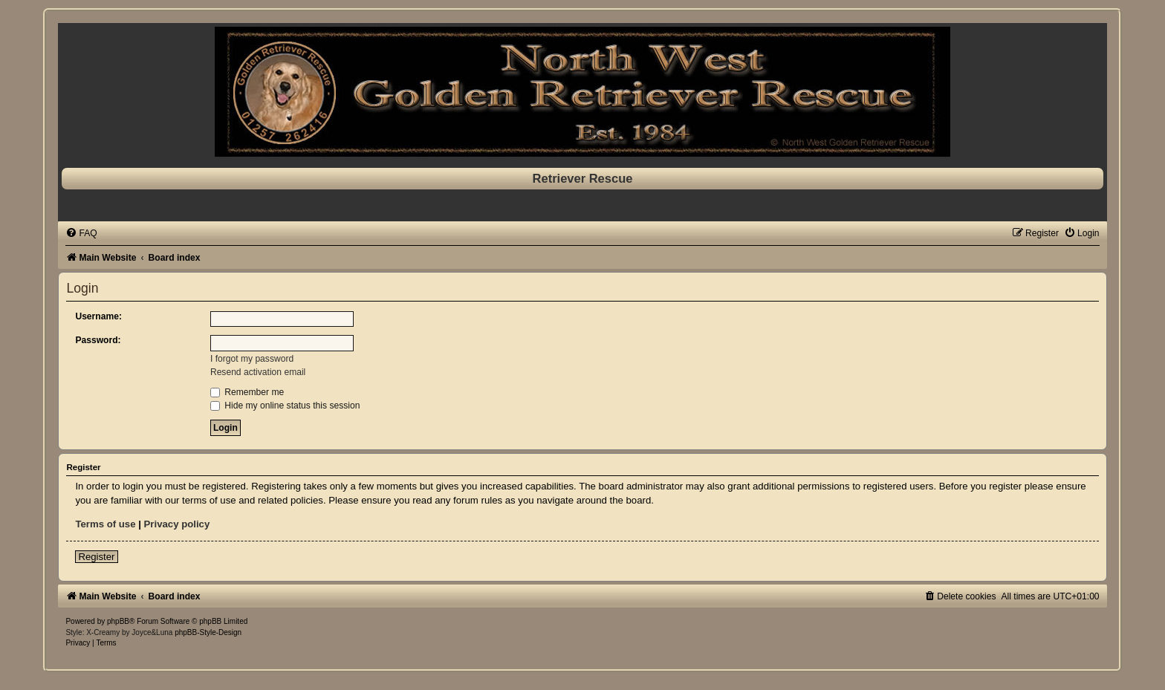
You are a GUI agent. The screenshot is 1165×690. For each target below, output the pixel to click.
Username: (98, 316)
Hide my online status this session (285, 405)
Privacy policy (177, 524)
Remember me (247, 392)
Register (96, 556)
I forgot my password (251, 359)
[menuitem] (81, 233)
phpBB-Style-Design (208, 632)
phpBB (118, 621)
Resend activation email (257, 372)
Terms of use (105, 524)
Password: (97, 340)
